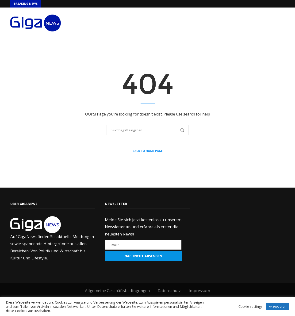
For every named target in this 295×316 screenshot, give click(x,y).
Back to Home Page (148, 151)
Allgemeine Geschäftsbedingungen (117, 290)
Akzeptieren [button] (277, 306)
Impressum (199, 290)
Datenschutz (169, 290)
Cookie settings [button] (250, 306)
